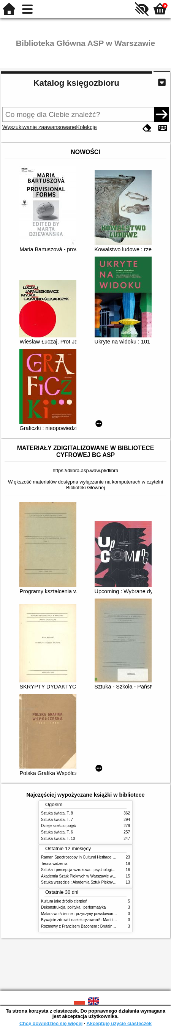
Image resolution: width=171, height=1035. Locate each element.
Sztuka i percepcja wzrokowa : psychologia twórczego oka (90, 870)
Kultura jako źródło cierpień (64, 901)
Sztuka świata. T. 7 (57, 820)
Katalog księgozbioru (76, 83)
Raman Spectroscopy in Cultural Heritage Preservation (87, 857)
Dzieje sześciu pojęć (58, 826)
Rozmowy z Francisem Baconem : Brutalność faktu (84, 926)
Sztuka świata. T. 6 (57, 832)
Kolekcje (86, 127)
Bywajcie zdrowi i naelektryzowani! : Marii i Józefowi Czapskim (94, 920)
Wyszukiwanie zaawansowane (39, 127)
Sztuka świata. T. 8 (57, 813)
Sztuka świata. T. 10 (58, 839)
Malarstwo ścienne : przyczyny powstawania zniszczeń (87, 914)
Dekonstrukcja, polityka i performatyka (73, 907)
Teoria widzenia (54, 864)
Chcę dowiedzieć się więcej (50, 1023)
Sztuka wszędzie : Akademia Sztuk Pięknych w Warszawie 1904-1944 (100, 882)
